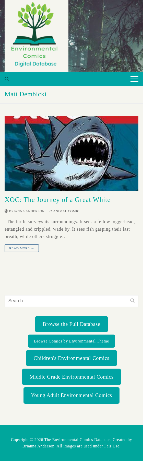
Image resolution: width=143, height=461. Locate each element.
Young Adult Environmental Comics (71, 395)
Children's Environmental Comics (71, 358)
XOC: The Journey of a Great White (58, 199)
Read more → (21, 248)
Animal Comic (64, 211)
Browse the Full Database (71, 324)
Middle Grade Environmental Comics (71, 377)
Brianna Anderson (25, 211)
